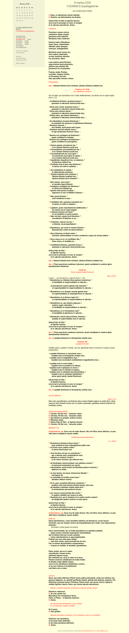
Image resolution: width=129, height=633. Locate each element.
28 (32, 18)
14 (32, 13)
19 (27, 15)
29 (17, 20)
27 (29, 18)
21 (32, 15)
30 (19, 20)
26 (27, 18)
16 (19, 15)
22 (17, 18)
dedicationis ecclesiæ (21, 60)
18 (24, 15)
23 (19, 18)
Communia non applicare (22, 51)
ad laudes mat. (20, 39)
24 (22, 18)
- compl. (26, 41)
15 (17, 15)
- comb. (29, 39)
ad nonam (19, 44)
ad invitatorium (20, 36)
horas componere (20, 52)
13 (29, 13)
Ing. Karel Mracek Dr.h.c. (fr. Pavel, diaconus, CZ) (94, 631)
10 (22, 13)
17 (22, 15)
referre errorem (20, 63)
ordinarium (18, 56)
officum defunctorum (21, 58)
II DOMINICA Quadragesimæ (25, 31)
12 (27, 13)
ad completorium (21, 47)
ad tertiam (19, 41)
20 (29, 15)
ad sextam (19, 42)
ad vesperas (19, 46)
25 (24, 18)
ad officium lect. (21, 38)
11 (24, 13)
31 (22, 20)
